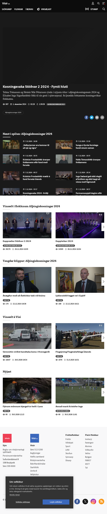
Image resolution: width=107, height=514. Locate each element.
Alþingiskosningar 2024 (56, 104)
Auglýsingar (35, 453)
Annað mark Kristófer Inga (69, 407)
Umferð (33, 471)
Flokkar (18, 9)
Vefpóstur (34, 475)
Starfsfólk (34, 468)
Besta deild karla (63, 411)
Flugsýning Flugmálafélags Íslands (73, 352)
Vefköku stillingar (23, 502)
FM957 (88, 461)
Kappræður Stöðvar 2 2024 (17, 241)
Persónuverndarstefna (12, 456)
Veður (87, 454)
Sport (67, 446)
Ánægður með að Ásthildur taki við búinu (24, 296)
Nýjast (7, 371)
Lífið (67, 450)
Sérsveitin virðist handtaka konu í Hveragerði (26, 352)
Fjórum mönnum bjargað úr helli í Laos (23, 407)
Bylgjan (88, 457)
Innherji (88, 439)
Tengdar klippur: (14, 261)
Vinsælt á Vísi (12, 317)
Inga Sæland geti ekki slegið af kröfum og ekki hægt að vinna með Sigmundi (89, 179)
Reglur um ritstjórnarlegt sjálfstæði (13, 451)
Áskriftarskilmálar (37, 464)
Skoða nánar (14, 495)
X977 (87, 464)
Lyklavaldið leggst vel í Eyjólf (70, 296)
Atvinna (88, 446)
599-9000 (11, 466)
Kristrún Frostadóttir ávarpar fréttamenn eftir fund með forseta (36, 162)
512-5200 (38, 450)
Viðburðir (89, 450)
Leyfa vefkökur (56, 502)
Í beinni (29, 9)
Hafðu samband (37, 457)
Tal (86, 468)
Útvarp (68, 461)
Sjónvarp (69, 457)
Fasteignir (89, 443)
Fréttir (6, 300)
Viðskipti (69, 443)
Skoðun (68, 454)
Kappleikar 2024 (64, 241)
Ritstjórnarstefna (37, 460)
